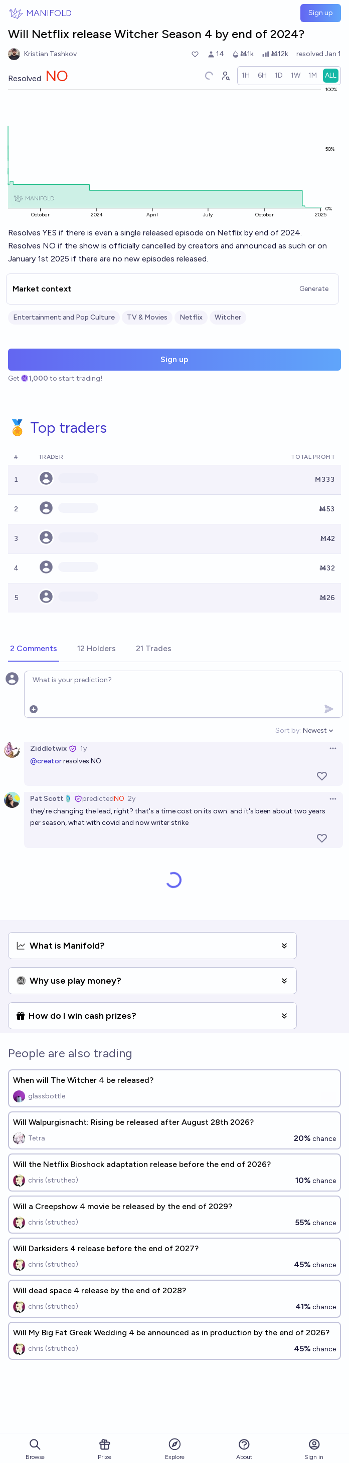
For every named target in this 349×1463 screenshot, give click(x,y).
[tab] (33, 649)
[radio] (246, 76)
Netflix (191, 317)
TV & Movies (147, 317)
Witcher (228, 317)
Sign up (320, 13)
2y (131, 798)
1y (83, 748)
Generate (313, 288)
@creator (46, 761)
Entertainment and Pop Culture (64, 317)
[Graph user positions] (225, 76)
